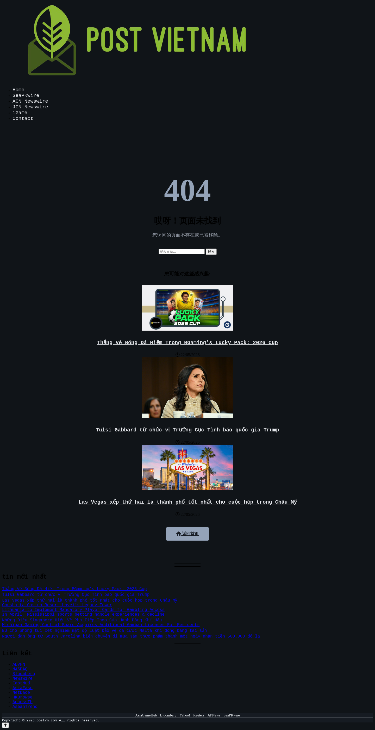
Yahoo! (184, 715)
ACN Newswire (30, 101)
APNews (214, 715)
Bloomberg (23, 674)
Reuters (198, 715)
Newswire (22, 678)
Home (18, 90)
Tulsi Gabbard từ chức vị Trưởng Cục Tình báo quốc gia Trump (187, 430)
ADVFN (18, 664)
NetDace (21, 692)
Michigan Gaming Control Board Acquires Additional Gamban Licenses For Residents (101, 625)
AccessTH (22, 702)
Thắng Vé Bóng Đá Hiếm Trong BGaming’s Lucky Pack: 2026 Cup (187, 343)
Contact (22, 118)
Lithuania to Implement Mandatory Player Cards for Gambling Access (83, 610)
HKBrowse (22, 697)
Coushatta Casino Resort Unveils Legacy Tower (57, 605)
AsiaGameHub (146, 715)
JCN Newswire (30, 107)
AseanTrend (25, 706)
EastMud (21, 683)
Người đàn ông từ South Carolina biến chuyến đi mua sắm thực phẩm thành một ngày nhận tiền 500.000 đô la (131, 636)
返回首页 (187, 533)
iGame (19, 113)
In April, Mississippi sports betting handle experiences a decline (83, 614)
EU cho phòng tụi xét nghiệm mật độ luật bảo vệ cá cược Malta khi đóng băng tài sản (104, 630)
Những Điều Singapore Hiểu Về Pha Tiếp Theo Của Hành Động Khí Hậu (82, 620)
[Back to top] (5, 725)
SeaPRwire (25, 95)
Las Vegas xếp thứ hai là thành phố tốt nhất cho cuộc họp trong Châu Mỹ (187, 502)
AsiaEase (22, 688)
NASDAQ (20, 669)
